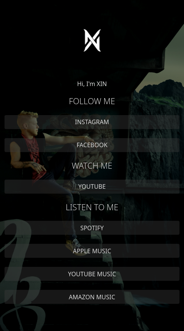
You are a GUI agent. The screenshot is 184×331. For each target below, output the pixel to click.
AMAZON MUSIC (92, 297)
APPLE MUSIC (92, 251)
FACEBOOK (91, 145)
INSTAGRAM (92, 122)
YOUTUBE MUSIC (92, 274)
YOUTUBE (92, 186)
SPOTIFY (91, 228)
